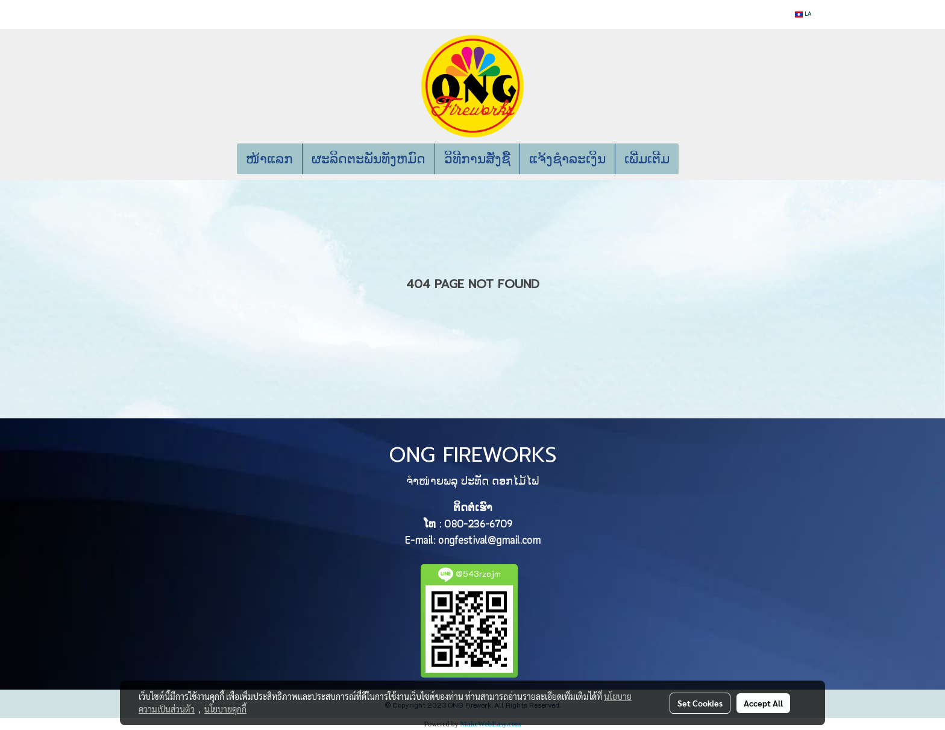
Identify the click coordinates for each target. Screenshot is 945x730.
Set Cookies (700, 702)
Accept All (763, 702)
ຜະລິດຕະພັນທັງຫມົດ (368, 158)
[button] (697, 159)
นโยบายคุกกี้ (225, 708)
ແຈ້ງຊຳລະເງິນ (567, 158)
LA (803, 14)
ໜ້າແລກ (269, 158)
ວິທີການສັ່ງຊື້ (477, 158)
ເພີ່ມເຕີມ (647, 158)
